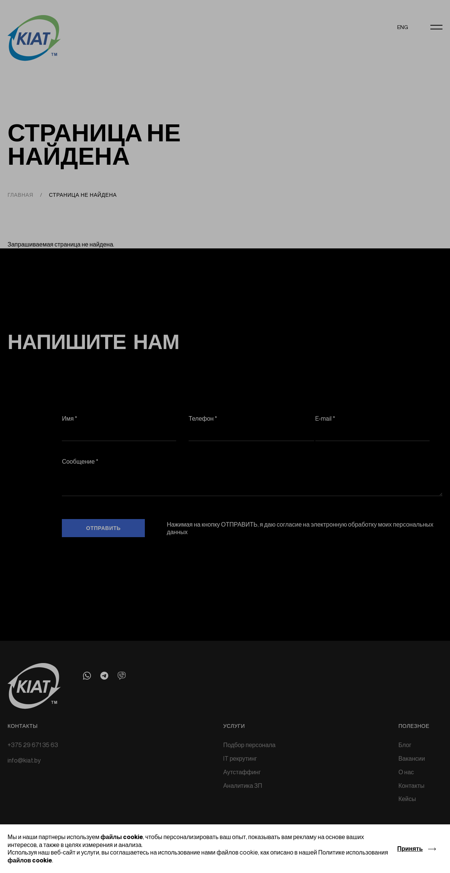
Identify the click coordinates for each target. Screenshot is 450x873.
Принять (410, 848)
